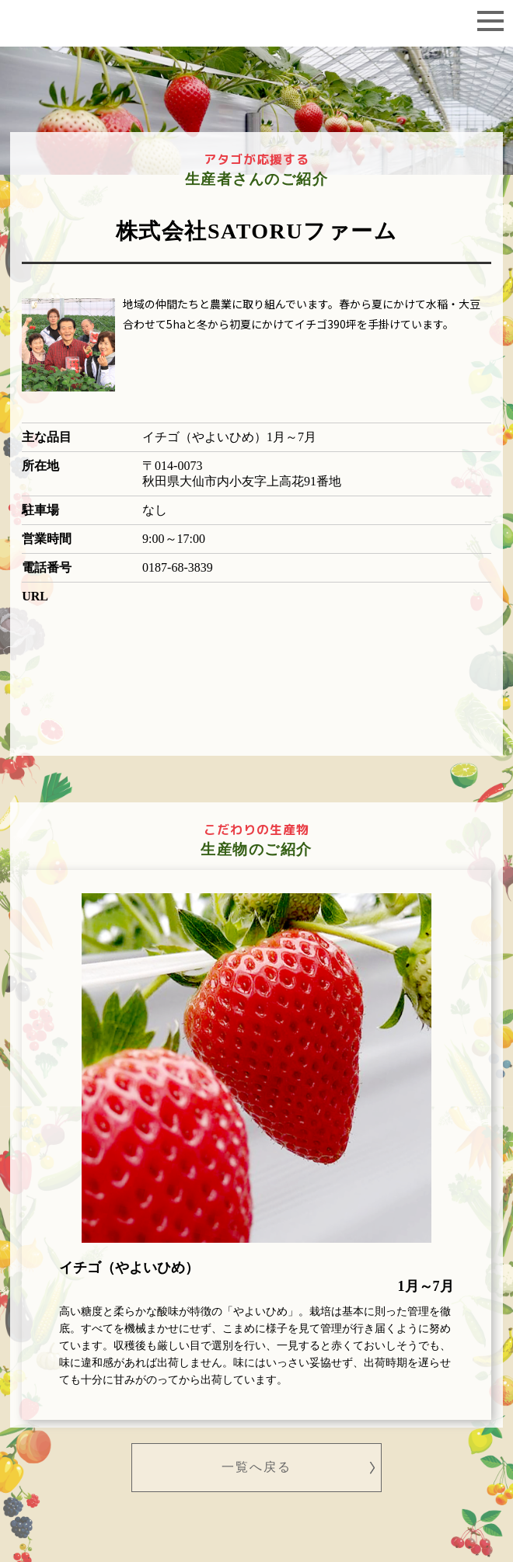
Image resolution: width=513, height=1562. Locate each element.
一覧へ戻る (256, 1466)
